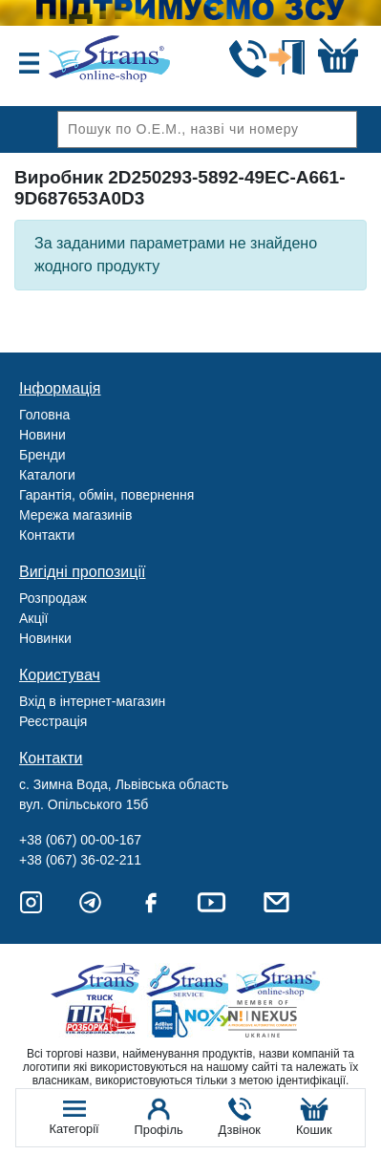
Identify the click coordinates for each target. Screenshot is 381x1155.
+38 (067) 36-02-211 (80, 859)
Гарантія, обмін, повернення (106, 495)
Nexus (279, 1018)
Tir (102, 1018)
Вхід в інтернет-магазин (92, 701)
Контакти (46, 535)
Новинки (45, 638)
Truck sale (102, 981)
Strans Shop (279, 981)
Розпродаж (53, 598)
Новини (42, 434)
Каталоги (47, 474)
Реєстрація (53, 721)
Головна (44, 414)
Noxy (190, 1018)
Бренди (42, 454)
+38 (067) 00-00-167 (80, 839)
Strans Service (190, 981)
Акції (33, 618)
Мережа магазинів (75, 515)
